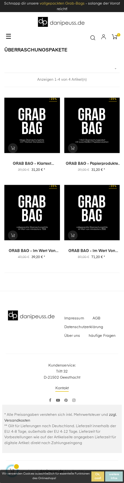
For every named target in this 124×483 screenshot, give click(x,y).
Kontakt (62, 388)
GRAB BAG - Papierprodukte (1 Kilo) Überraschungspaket (92, 164)
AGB (96, 318)
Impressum (74, 318)
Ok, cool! (98, 476)
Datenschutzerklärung (83, 327)
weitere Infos (114, 476)
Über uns (72, 336)
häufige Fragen (102, 336)
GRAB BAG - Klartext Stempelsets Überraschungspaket (32, 164)
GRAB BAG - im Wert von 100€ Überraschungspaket (32, 251)
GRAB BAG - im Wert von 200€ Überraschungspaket (92, 251)
